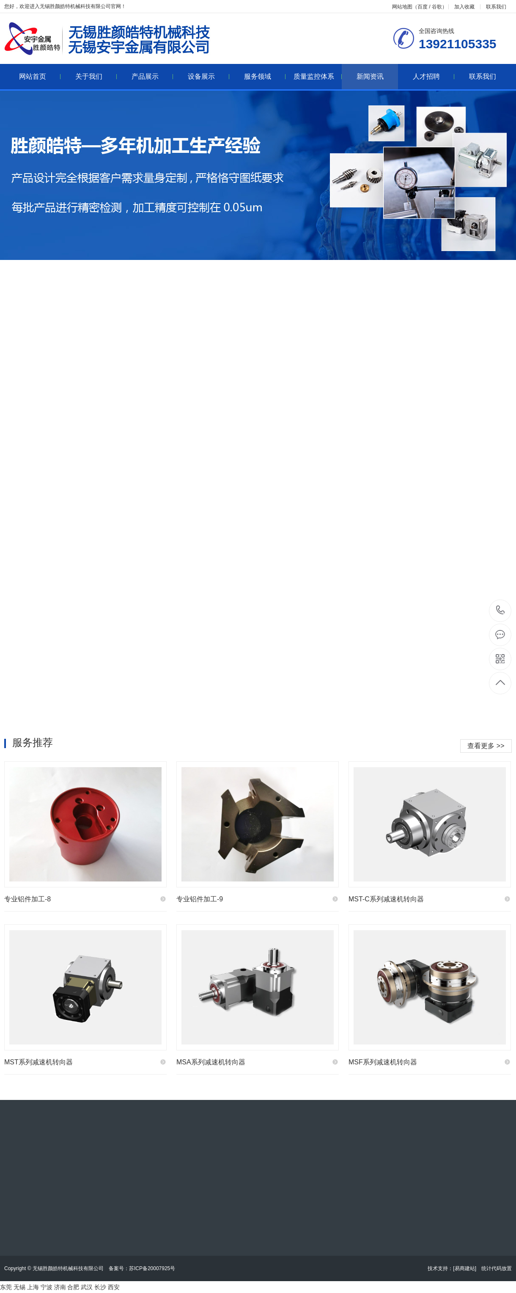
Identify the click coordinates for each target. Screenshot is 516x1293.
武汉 (87, 1287)
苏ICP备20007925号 (152, 1268)
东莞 (6, 1287)
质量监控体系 (318, 76)
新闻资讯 (370, 76)
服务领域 (265, 76)
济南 (60, 1287)
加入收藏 (464, 7)
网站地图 (402, 7)
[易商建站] (464, 1268)
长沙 (100, 1287)
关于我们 (96, 76)
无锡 (19, 1287)
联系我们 (496, 7)
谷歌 (437, 7)
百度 (422, 7)
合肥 (73, 1287)
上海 (33, 1287)
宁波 (46, 1287)
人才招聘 (434, 76)
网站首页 (40, 76)
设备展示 (209, 76)
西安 (114, 1287)
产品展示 (152, 76)
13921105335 (500, 610)
